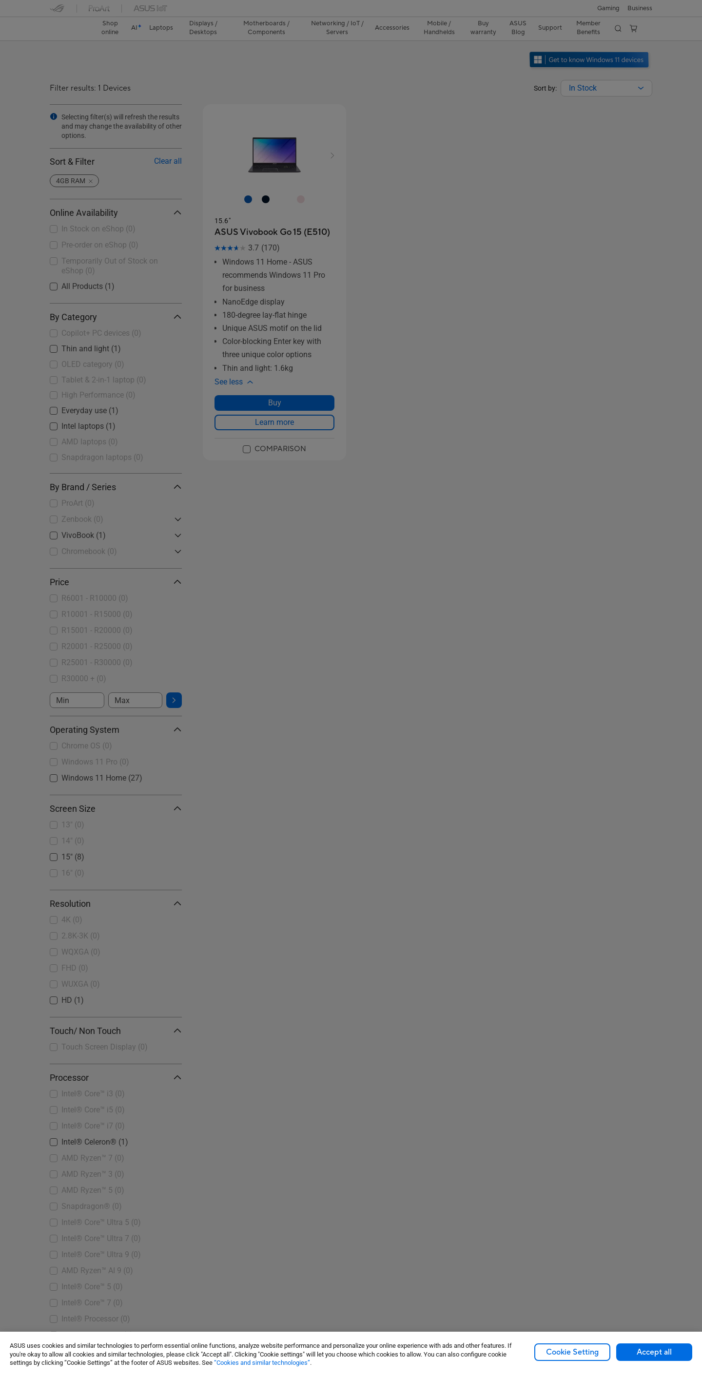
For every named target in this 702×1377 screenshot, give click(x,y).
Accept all (654, 1352)
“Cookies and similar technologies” (262, 1362)
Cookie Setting (572, 1352)
